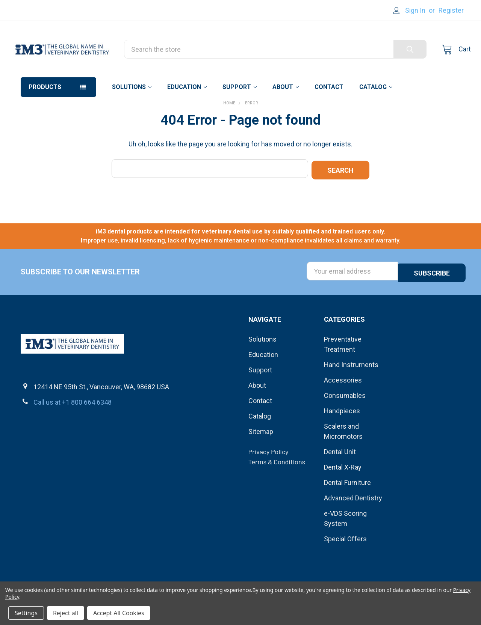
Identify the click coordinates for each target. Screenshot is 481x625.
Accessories (343, 407)
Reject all (65, 613)
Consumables (345, 422)
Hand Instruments (351, 392)
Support (239, 117)
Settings (26, 613)
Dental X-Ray (343, 494)
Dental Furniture (347, 510)
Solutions (131, 117)
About (285, 117)
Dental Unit (340, 479)
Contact (329, 117)
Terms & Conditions (277, 489)
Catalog (375, 117)
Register (451, 10)
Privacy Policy (268, 478)
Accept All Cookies (118, 613)
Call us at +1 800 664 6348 (72, 430)
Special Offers (345, 566)
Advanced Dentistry (353, 525)
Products (45, 117)
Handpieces (342, 438)
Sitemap (260, 458)
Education (187, 117)
